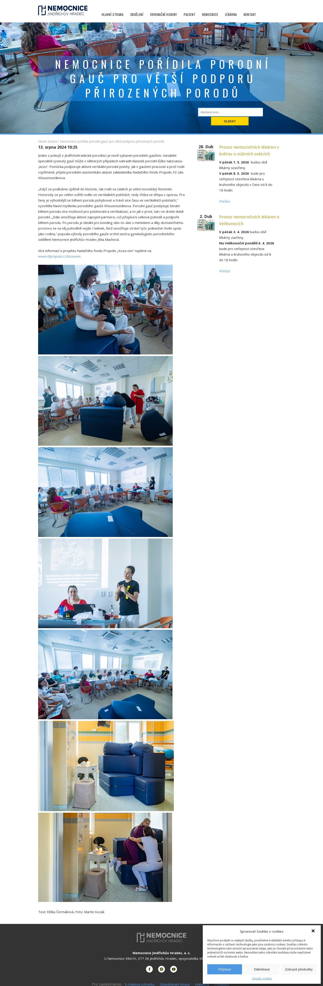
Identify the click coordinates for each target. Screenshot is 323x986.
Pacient (190, 14)
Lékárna (231, 14)
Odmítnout (262, 969)
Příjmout (224, 969)
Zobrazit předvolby (299, 969)
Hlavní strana (113, 14)
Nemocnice (210, 14)
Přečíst (224, 201)
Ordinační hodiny (164, 14)
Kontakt (250, 14)
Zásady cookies (262, 978)
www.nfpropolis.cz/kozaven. (59, 256)
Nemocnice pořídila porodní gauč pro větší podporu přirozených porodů (112, 141)
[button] (313, 931)
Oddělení (137, 14)
